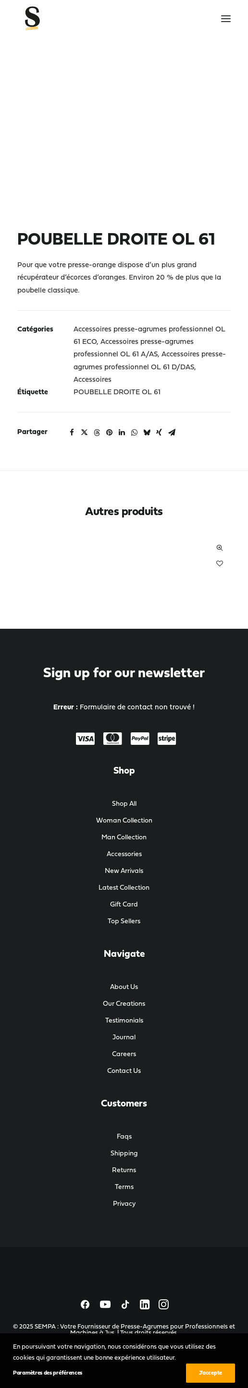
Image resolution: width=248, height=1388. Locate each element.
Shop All (124, 804)
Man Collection (124, 837)
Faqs (124, 1137)
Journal (124, 1037)
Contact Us (124, 1071)
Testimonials (124, 1020)
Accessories (124, 854)
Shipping (124, 1153)
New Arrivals (124, 871)
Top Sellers (124, 921)
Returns (124, 1170)
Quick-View (219, 547)
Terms (124, 1187)
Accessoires (93, 380)
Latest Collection (124, 888)
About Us (124, 987)
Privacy (124, 1204)
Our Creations (124, 1004)
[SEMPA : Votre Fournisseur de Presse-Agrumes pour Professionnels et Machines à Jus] (56, 18)
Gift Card (124, 904)
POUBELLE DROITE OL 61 (117, 392)
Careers (124, 1054)
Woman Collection (124, 820)
